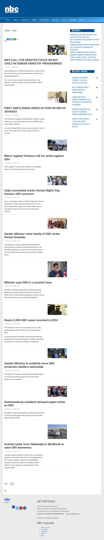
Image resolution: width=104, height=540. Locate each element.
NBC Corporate (45, 527)
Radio (43, 534)
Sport (64, 20)
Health (34, 20)
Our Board (44, 531)
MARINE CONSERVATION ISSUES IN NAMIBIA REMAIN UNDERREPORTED (82, 111)
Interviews (55, 20)
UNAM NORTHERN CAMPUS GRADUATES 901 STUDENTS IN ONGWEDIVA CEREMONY (85, 47)
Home (8, 20)
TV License (44, 529)
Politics (15, 20)
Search (81, 20)
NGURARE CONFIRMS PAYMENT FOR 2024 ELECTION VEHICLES (80, 80)
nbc (7, 499)
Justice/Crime (44, 20)
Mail (42, 536)
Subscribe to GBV (5, 491)
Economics (25, 20)
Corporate (72, 20)
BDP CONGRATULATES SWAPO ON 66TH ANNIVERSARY (80, 89)
